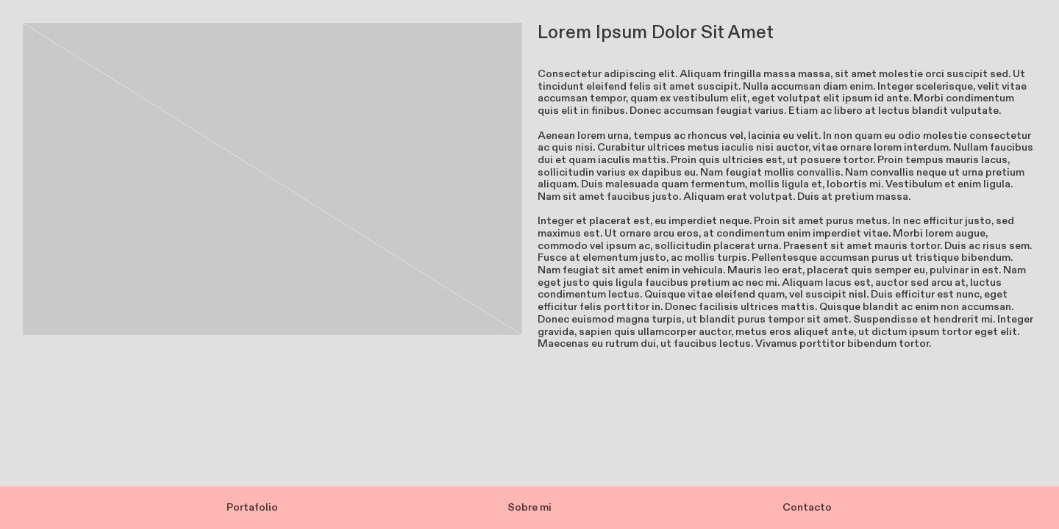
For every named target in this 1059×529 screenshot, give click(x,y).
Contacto (807, 507)
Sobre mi (529, 507)
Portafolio (252, 507)
